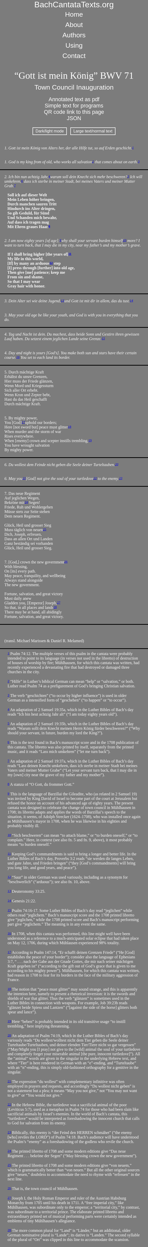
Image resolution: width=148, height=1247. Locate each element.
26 (65, 561)
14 (131, 300)
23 (120, 478)
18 (69, 426)
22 (95, 478)
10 (124, 240)
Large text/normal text (92, 131)
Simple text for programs (74, 106)
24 (26, 502)
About (74, 25)
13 (62, 300)
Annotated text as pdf (74, 99)
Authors (74, 35)
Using (73, 45)
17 (23, 422)
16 (17, 357)
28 (55, 607)
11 (70, 254)
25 (44, 529)
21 (24, 478)
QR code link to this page (74, 112)
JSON (74, 118)
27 (58, 602)
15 (103, 338)
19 (90, 440)
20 (116, 464)
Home (74, 14)
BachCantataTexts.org (74, 4)
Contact (74, 56)
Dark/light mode (50, 131)
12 (51, 263)
